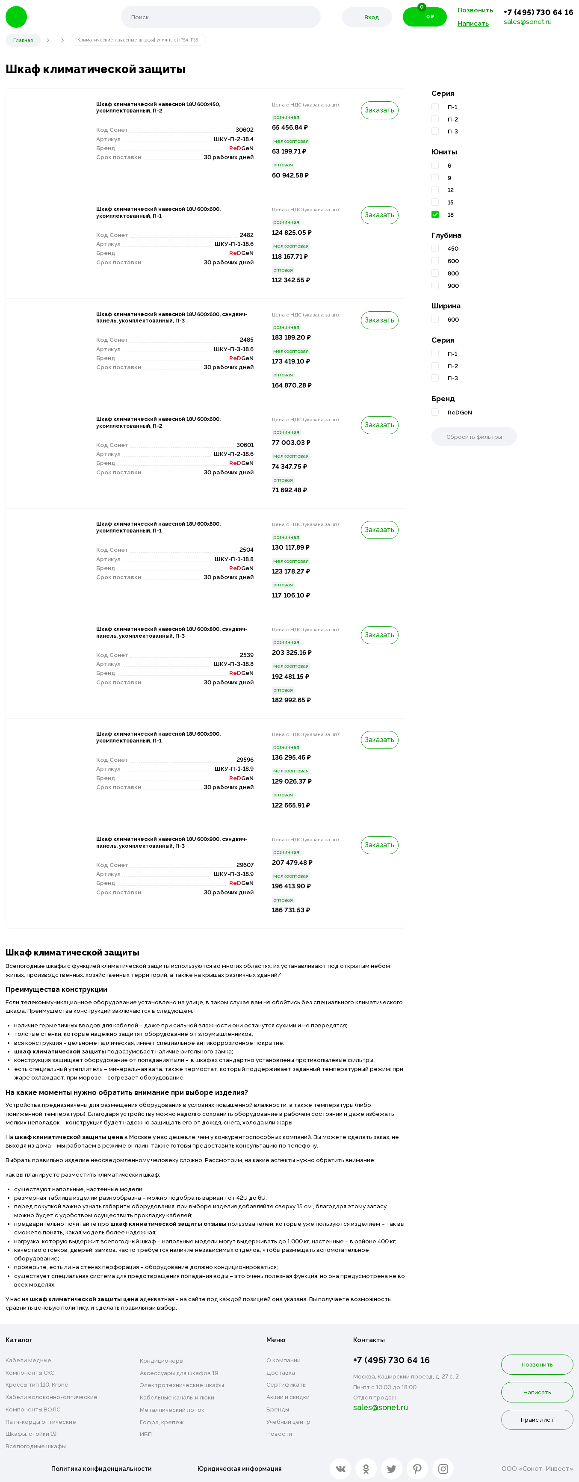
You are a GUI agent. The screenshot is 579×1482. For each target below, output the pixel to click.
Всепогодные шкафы (36, 1446)
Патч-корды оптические (41, 1421)
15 (451, 202)
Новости (279, 1433)
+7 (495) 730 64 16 (538, 12)
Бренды (277, 1409)
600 (453, 260)
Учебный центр (288, 1421)
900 (453, 285)
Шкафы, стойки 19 (31, 1433)
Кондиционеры (161, 1360)
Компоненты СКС (30, 1372)
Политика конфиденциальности (102, 1467)
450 (453, 248)
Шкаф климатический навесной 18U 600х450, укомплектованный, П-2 (161, 109)
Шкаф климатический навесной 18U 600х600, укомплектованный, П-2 (161, 424)
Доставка (280, 1372)
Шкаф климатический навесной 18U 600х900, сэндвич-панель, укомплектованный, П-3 (161, 849)
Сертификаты (286, 1384)
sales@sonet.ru (528, 22)
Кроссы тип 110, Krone (37, 1384)
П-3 (453, 131)
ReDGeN (460, 412)
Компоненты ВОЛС (33, 1409)
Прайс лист (537, 1419)
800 (453, 273)
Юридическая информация (242, 1467)
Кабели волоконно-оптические (51, 1396)
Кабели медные (28, 1360)
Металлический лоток (172, 1409)
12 (451, 189)
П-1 (452, 107)
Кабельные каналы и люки (177, 1397)
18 (451, 214)
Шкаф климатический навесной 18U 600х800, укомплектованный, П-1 (161, 529)
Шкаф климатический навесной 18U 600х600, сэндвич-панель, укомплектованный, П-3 (161, 324)
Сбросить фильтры (474, 436)
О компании (283, 1360)
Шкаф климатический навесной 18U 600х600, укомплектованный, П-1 (161, 214)
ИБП (146, 1434)
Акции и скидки (288, 1396)
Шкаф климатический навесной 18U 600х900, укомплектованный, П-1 (161, 739)
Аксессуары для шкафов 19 (179, 1373)
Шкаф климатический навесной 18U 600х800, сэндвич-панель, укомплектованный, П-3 (161, 639)
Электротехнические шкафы (182, 1384)
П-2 (453, 119)
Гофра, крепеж (162, 1422)
